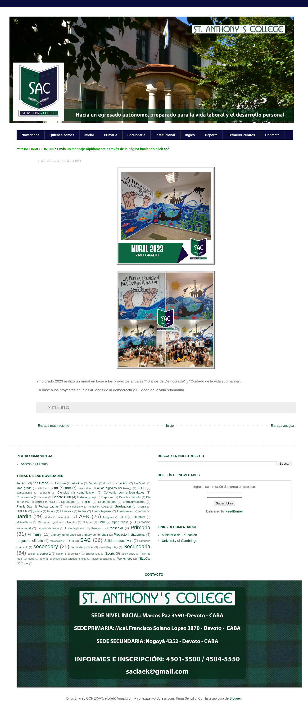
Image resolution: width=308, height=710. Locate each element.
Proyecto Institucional (129, 534)
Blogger (235, 698)
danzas (43, 497)
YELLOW (144, 558)
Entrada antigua (282, 425)
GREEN (22, 511)
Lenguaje (108, 517)
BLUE (141, 488)
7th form (43, 488)
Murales (72, 522)
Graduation (122, 506)
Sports (110, 553)
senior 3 (61, 553)
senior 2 (45, 553)
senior (31, 553)
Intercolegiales (101, 511)
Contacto (272, 135)
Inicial (89, 135)
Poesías (96, 528)
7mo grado (24, 488)
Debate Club (61, 497)
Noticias (87, 522)
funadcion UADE (99, 506)
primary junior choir (63, 534)
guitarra (37, 511)
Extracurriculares (241, 135)
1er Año (22, 483)
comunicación (86, 492)
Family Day (24, 506)
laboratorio (64, 517)
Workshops (124, 558)
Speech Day (93, 553)
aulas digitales (107, 488)
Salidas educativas (118, 541)
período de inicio (48, 528)
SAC (85, 540)
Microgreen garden (49, 522)
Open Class (120, 522)
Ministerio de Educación (179, 535)
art (56, 488)
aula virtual (84, 488)
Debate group (86, 497)
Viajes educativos (101, 558)
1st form (60, 483)
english (86, 501)
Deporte (211, 135)
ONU (102, 522)
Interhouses (125, 511)
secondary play (108, 547)
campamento (24, 492)
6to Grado (140, 483)
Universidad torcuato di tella (69, 558)
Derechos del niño (130, 497)
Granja (142, 506)
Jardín (24, 516)
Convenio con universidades (124, 492)
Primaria (110, 135)
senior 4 (75, 553)
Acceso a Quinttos (34, 464)
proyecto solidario (30, 541)
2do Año (77, 483)
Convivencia (25, 497)
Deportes (107, 497)
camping (45, 492)
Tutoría (44, 558)
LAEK (83, 516)
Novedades (30, 135)
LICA (123, 517)
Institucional (165, 135)
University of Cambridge (179, 541)
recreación (56, 540)
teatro (31, 558)
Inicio (170, 425)
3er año (93, 483)
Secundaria (136, 135)
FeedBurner (234, 511)
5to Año (123, 483)
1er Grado (40, 483)
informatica (66, 511)
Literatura (139, 517)
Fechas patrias (48, 506)
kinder (48, 517)
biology (127, 488)
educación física (45, 501)
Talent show (128, 553)
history (51, 511)
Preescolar (115, 528)
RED (71, 541)
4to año (108, 483)
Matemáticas (24, 522)
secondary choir (82, 547)
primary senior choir (95, 534)
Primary (34, 534)
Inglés (190, 135)
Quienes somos (62, 135)
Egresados (68, 501)
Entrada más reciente (53, 425)
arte (68, 488)
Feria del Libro (74, 506)
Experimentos (107, 501)
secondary (45, 546)
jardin (142, 511)
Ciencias (63, 492)
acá (166, 149)
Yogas (24, 563)
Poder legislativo (75, 528)
